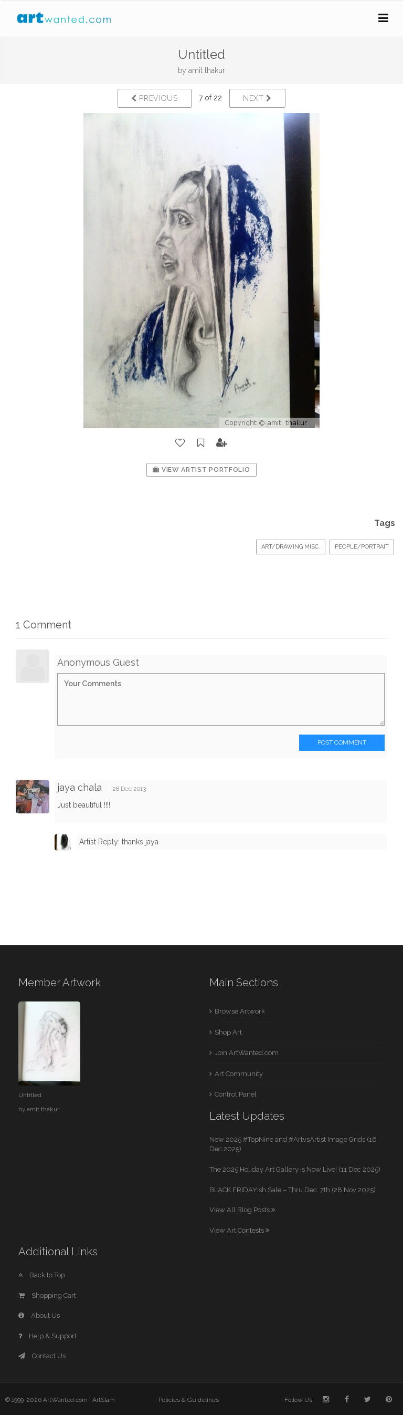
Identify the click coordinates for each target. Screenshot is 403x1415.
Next (257, 98)
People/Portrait (362, 546)
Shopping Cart (47, 1295)
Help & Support (47, 1336)
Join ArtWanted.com (247, 1053)
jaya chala (79, 787)
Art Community (239, 1074)
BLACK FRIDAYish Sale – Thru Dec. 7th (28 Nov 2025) (292, 1190)
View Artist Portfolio (201, 469)
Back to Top (41, 1275)
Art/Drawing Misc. (290, 546)
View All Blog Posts (242, 1210)
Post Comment (341, 742)
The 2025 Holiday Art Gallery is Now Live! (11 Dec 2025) (294, 1169)
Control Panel (236, 1094)
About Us (39, 1315)
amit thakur (206, 70)
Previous (154, 98)
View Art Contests (239, 1230)
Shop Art (228, 1032)
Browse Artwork (240, 1011)
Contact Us (42, 1356)
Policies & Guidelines (188, 1399)
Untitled (29, 1095)
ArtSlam (103, 1399)
